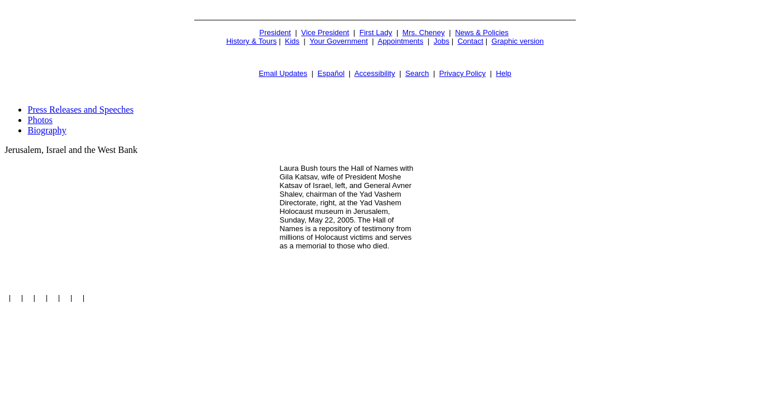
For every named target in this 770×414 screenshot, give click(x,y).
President (275, 32)
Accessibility (375, 73)
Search (417, 73)
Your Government (339, 41)
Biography (47, 130)
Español (331, 73)
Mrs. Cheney (423, 32)
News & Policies (482, 32)
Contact (470, 41)
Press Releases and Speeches (80, 109)
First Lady (375, 32)
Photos (40, 120)
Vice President (325, 32)
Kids (292, 41)
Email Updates (283, 73)
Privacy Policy (462, 73)
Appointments (401, 41)
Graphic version (517, 41)
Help (503, 73)
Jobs (441, 41)
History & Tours (251, 41)
